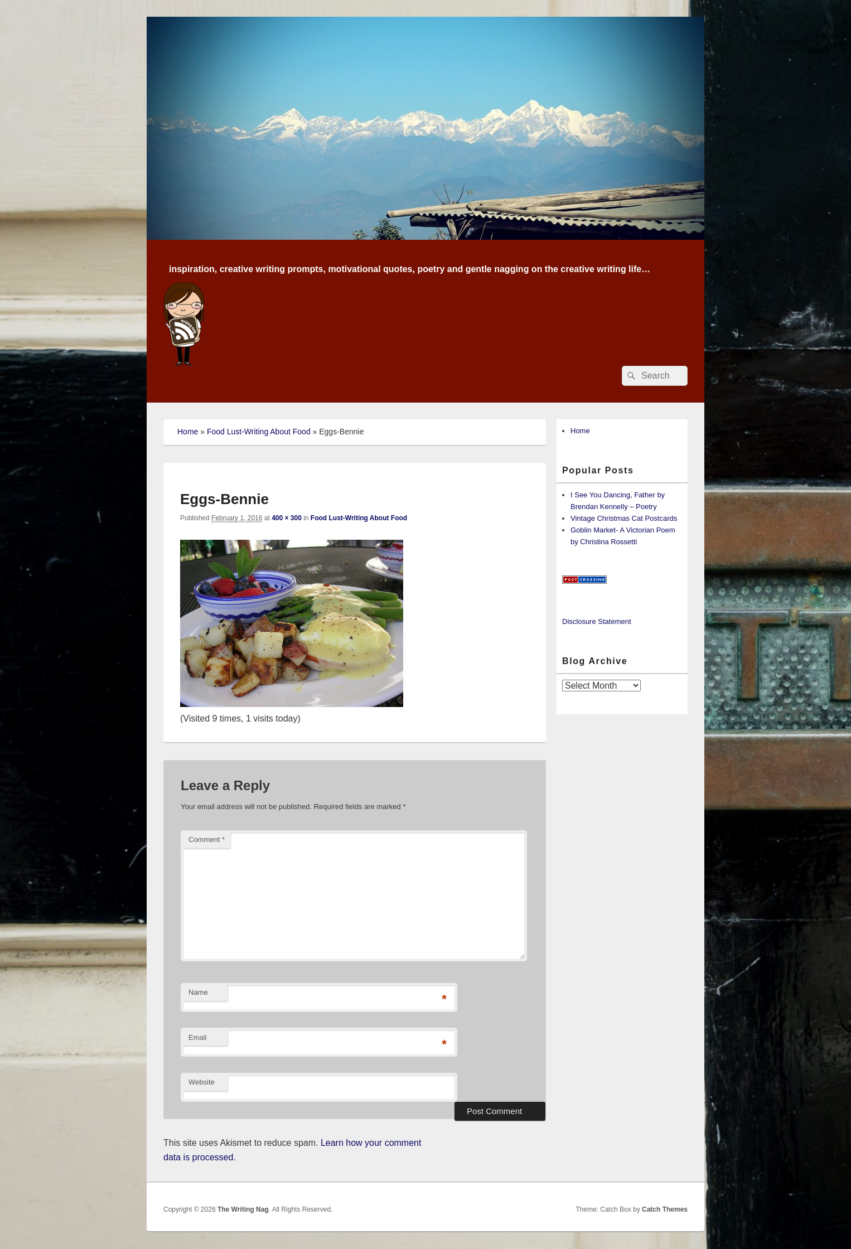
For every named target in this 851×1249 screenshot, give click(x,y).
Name (198, 992)
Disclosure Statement (596, 621)
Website (201, 1082)
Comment (206, 839)
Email (197, 1037)
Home (187, 431)
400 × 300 (287, 518)
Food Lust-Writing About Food (259, 431)
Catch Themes (665, 1209)
